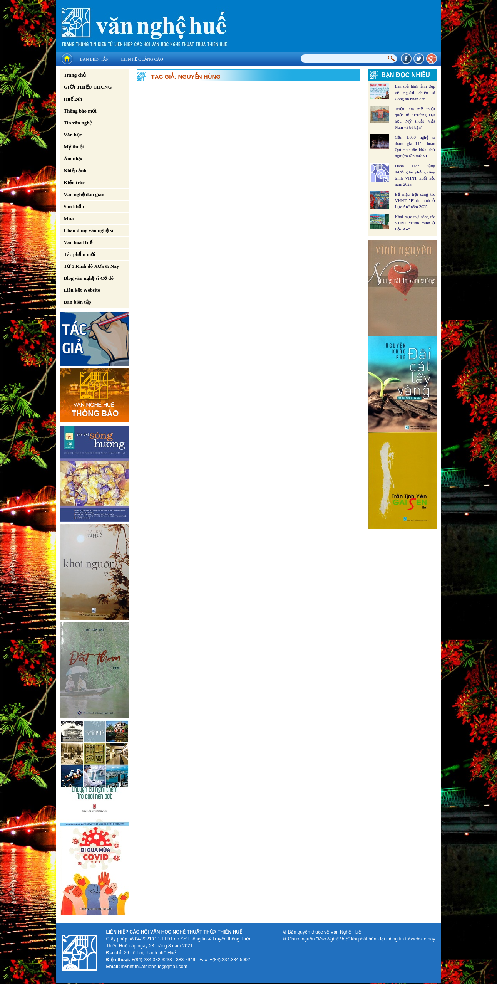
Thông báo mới (80, 111)
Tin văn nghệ (78, 123)
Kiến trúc (74, 182)
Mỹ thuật (74, 147)
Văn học (73, 135)
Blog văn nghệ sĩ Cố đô (89, 278)
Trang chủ (75, 75)
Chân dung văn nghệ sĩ (88, 230)
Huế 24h (73, 99)
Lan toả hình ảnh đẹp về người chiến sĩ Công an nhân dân (415, 92)
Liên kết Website (82, 290)
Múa (69, 218)
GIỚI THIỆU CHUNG (88, 87)
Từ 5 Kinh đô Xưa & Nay (91, 266)
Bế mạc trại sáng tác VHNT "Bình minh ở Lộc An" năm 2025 (415, 200)
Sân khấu (74, 206)
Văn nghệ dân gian (84, 194)
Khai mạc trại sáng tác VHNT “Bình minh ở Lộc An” (415, 222)
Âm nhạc (74, 158)
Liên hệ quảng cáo (142, 59)
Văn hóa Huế (78, 242)
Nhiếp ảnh (75, 170)
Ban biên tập (94, 59)
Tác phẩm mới (79, 254)
